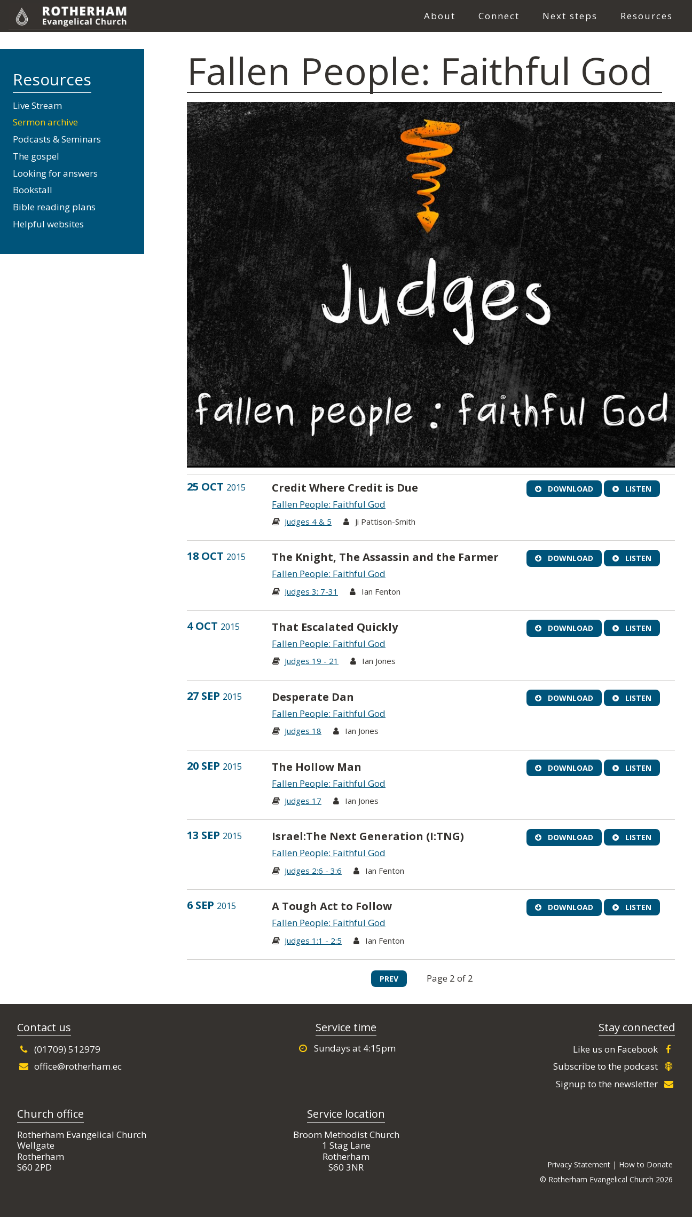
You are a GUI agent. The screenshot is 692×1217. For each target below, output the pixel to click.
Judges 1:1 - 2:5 (313, 940)
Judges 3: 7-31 (311, 591)
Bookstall (32, 190)
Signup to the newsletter (615, 1084)
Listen (631, 489)
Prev (389, 979)
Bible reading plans (54, 207)
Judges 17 (303, 800)
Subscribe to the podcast (614, 1066)
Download (564, 489)
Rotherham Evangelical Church (106, 16)
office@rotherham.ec (69, 1066)
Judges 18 (303, 730)
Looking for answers (55, 173)
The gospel (36, 156)
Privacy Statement (578, 1164)
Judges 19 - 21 (312, 660)
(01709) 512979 (58, 1049)
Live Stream (37, 105)
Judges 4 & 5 (308, 521)
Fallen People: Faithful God (329, 504)
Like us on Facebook (624, 1049)
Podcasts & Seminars (57, 139)
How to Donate (646, 1164)
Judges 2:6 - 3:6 (313, 870)
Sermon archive (45, 122)
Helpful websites (48, 224)
